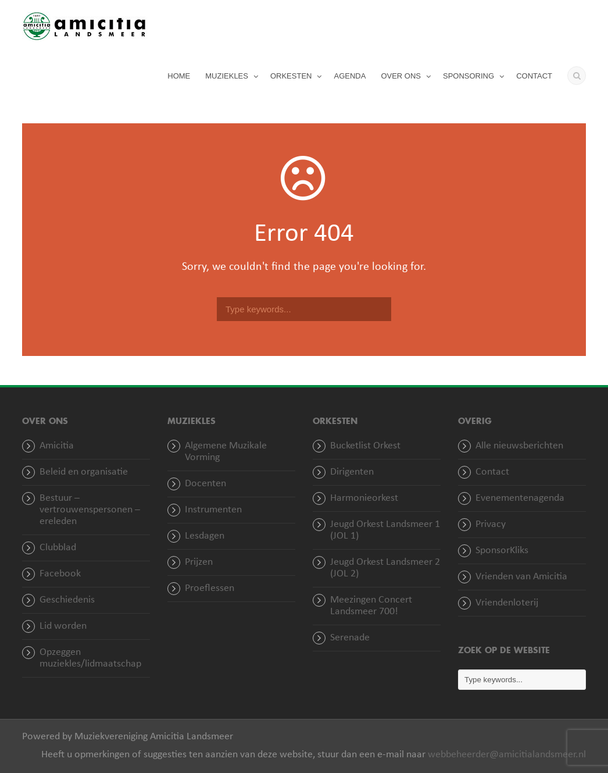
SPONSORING (468, 76)
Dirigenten (352, 472)
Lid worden (63, 626)
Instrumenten (213, 509)
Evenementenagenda (519, 498)
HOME (178, 76)
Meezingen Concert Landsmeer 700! (371, 605)
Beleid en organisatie (84, 472)
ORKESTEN (291, 76)
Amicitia (57, 445)
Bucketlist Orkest (365, 445)
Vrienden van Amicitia (521, 576)
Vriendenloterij (506, 602)
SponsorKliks (501, 550)
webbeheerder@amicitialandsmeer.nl (507, 754)
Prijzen (199, 562)
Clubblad (58, 547)
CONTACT (534, 76)
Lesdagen (204, 536)
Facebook (60, 573)
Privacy (490, 524)
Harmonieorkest (364, 498)
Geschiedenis (67, 599)
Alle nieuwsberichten (519, 445)
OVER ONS (401, 76)
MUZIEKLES (226, 76)
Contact (492, 472)
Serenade (350, 637)
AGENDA (350, 76)
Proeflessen (209, 588)
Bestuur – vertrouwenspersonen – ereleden (90, 510)
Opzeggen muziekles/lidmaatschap (90, 658)
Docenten (205, 483)
